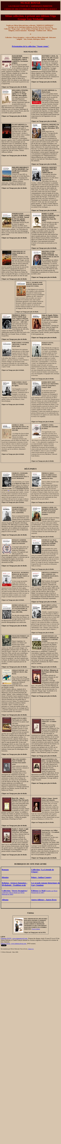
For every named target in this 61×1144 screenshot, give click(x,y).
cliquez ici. (31, 949)
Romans (5, 870)
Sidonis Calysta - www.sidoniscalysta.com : (14, 943)
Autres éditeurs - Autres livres (44, 900)
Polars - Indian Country (41, 877)
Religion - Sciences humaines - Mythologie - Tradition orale (14, 884)
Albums (5, 900)
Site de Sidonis (36, 929)
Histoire (5, 877)
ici (8, 490)
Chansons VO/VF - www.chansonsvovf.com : (14, 938)
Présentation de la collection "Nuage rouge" (30, 46)
